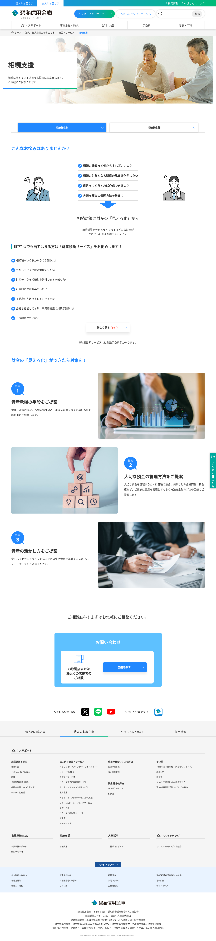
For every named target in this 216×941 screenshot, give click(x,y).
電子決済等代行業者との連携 (169, 875)
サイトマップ (162, 885)
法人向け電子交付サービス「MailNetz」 (173, 787)
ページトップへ (106, 864)
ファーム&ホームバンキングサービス (76, 802)
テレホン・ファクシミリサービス (74, 787)
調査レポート (162, 771)
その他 (159, 761)
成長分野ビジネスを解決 (120, 761)
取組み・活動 (17, 885)
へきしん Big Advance (20, 771)
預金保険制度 (65, 875)
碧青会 (159, 777)
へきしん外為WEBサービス (71, 813)
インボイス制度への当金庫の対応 (170, 782)
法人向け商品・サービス (72, 761)
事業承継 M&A (19, 835)
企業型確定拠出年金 (20, 782)
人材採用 (113, 835)
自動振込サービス (67, 777)
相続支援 (65, 835)
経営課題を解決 (19, 761)
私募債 (111, 793)
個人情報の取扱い (19, 875)
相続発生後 (153, 127)
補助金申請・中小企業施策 (22, 787)
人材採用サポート (115, 846)
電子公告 (160, 880)
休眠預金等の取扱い (68, 880)
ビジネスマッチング (168, 835)
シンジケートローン (116, 788)
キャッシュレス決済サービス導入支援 (76, 797)
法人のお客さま (50, 3)
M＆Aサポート (17, 851)
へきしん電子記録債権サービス (73, 782)
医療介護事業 (114, 766)
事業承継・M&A (69, 25)
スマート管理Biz (67, 771)
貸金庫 (62, 818)
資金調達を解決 (116, 783)
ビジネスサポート (30, 25)
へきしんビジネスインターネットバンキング (79, 766)
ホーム (18, 32)
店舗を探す (124, 667)
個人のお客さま (24, 3)
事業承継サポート (19, 846)
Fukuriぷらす (65, 823)
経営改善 (15, 766)
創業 (13, 777)
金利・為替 (108, 25)
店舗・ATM (185, 25)
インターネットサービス (92, 14)
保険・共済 (64, 808)
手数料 (147, 25)
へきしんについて (194, 3)
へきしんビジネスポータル (135, 14)
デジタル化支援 (18, 792)
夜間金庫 (63, 792)
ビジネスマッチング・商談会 (169, 846)
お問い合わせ (114, 880)
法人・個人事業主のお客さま (40, 32)
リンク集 (63, 885)
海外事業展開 (114, 771)
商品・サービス (66, 32)
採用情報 (173, 3)
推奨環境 (112, 875)
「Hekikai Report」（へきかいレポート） (174, 766)
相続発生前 (62, 127)
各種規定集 (113, 885)
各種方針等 (16, 880)
